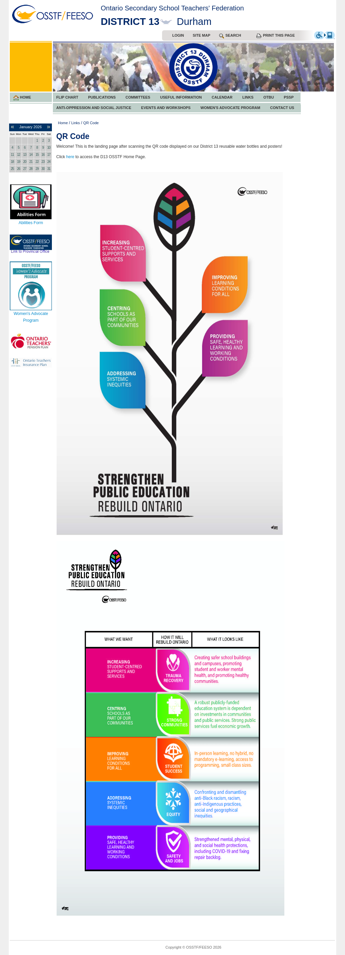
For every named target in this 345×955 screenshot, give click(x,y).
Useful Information (181, 97)
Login (178, 35)
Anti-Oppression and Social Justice (93, 108)
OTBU (268, 97)
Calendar (222, 97)
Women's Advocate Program (230, 108)
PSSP (288, 97)
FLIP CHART (67, 97)
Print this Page (275, 35)
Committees (138, 97)
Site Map (201, 35)
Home (22, 97)
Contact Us (282, 108)
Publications (102, 97)
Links (247, 97)
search (230, 35)
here (70, 156)
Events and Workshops (166, 108)
